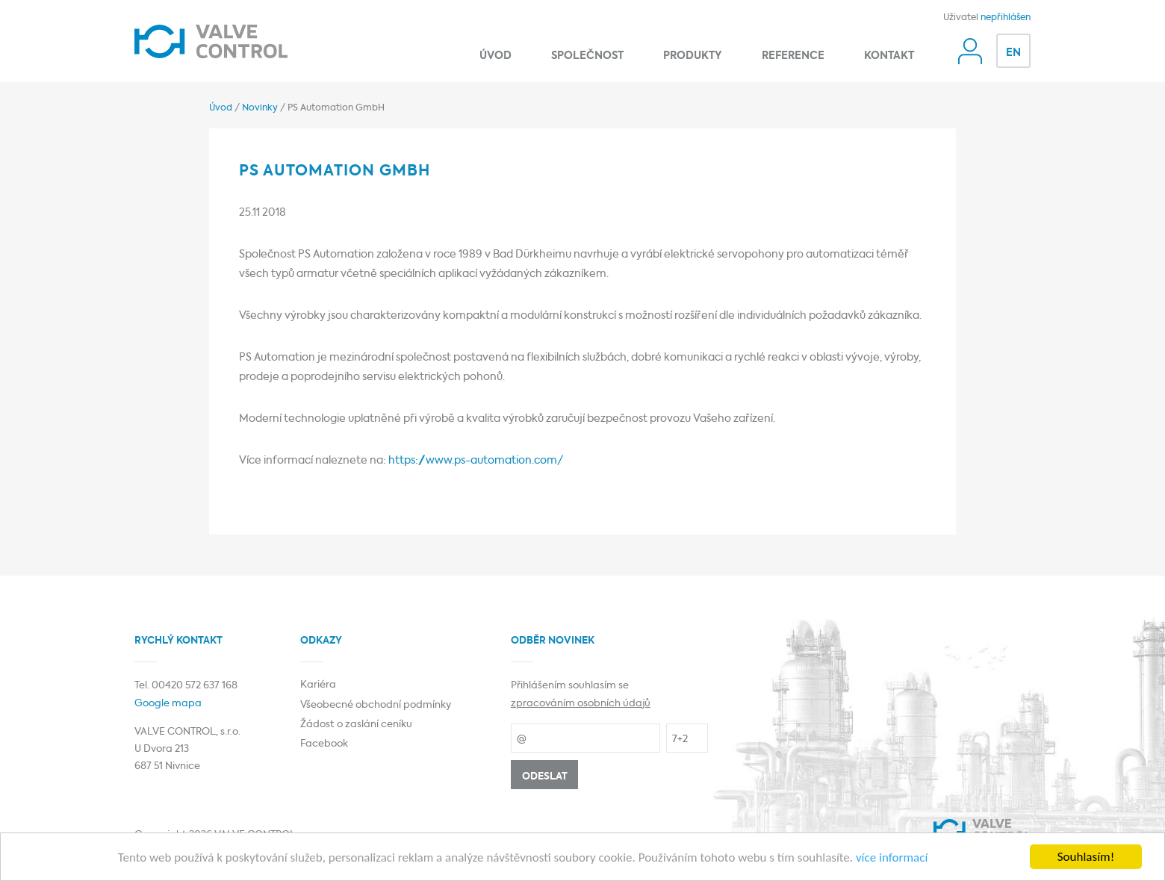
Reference (793, 56)
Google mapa (168, 704)
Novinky (260, 108)
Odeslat (545, 777)
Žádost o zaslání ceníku (356, 724)
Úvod (495, 56)
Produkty (692, 56)
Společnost (587, 56)
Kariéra (318, 685)
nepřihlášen (1006, 17)
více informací (892, 858)
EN (1013, 53)
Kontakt (889, 56)
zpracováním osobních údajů (580, 704)
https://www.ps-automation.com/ (476, 460)
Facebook (324, 744)
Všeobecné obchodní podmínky (375, 705)
